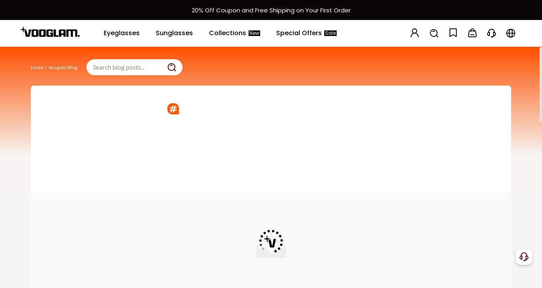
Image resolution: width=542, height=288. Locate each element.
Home (37, 67)
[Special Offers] (306, 33)
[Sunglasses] (174, 33)
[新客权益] (271, 10)
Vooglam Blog (62, 67)
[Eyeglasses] (122, 33)
